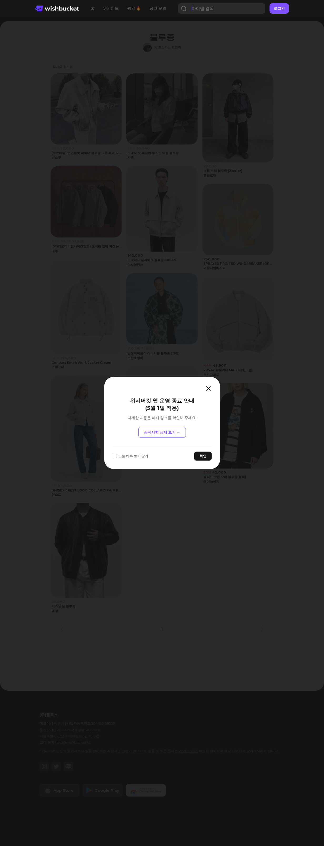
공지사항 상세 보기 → (162, 432)
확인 (203, 456)
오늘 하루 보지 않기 (130, 456)
